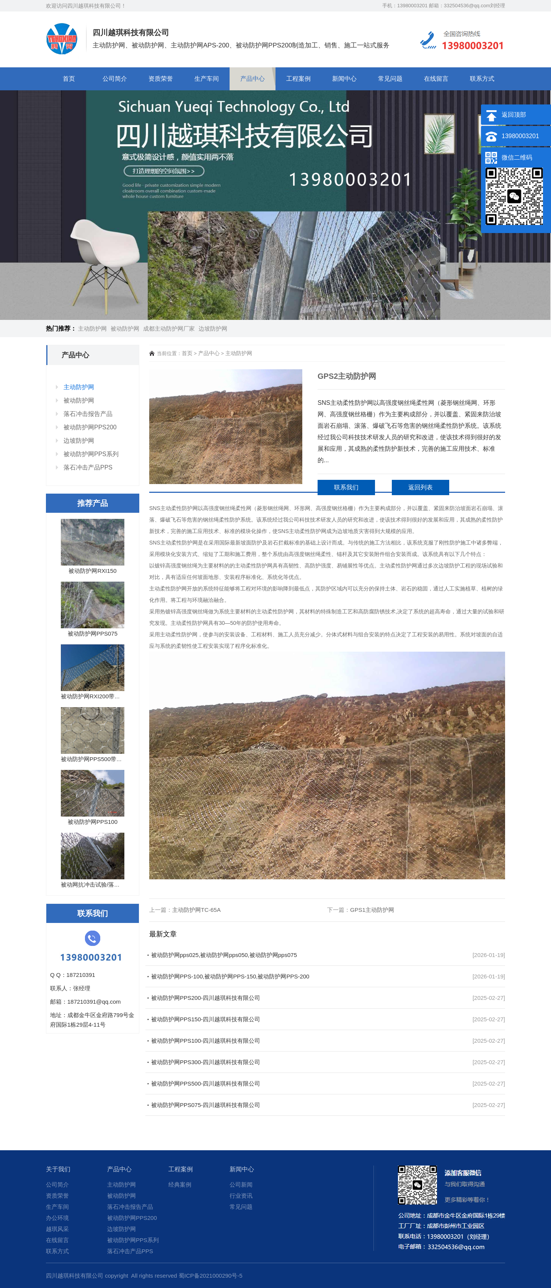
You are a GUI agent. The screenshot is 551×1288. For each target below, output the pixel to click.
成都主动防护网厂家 (169, 328)
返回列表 (420, 487)
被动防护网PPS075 (92, 633)
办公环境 (57, 1218)
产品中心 (252, 78)
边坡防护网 (213, 328)
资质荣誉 (160, 78)
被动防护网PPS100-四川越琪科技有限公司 (205, 1040)
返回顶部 (514, 114)
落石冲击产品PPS (88, 467)
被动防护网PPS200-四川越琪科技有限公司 (205, 998)
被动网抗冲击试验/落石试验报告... (104, 884)
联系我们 (346, 487)
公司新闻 (241, 1184)
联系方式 (482, 78)
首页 (69, 78)
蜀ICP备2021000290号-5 (211, 1275)
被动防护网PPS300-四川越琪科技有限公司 (205, 1062)
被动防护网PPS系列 (91, 454)
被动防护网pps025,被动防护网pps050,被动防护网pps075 (224, 955)
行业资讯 (241, 1195)
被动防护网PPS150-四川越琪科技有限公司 (205, 1019)
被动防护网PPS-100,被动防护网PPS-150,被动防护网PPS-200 (230, 976)
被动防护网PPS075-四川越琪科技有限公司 (205, 1105)
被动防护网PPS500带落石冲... (100, 759)
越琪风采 (57, 1229)
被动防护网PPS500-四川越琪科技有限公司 (205, 1083)
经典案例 (179, 1184)
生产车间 (206, 78)
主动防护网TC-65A (196, 909)
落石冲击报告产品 (88, 414)
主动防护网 (92, 328)
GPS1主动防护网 (372, 909)
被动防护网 (125, 328)
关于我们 (58, 1169)
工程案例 (298, 78)
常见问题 (390, 78)
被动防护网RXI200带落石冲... (99, 696)
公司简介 (115, 78)
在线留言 (436, 78)
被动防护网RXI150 (92, 570)
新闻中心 (344, 78)
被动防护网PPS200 (90, 427)
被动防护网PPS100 (92, 821)
